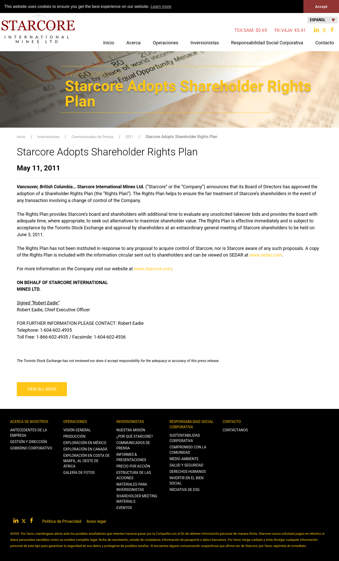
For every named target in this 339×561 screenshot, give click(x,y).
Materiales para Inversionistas (131, 487)
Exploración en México (84, 443)
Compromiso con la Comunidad (188, 450)
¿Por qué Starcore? (134, 436)
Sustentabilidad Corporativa (185, 438)
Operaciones (75, 422)
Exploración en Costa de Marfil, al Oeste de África (86, 460)
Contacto (232, 422)
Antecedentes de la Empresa (28, 432)
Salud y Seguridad (186, 465)
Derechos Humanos (188, 472)
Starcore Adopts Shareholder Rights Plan (181, 136)
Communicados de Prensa (92, 137)
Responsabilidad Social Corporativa (192, 424)
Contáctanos (235, 430)
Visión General (77, 430)
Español (322, 20)
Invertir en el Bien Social (187, 480)
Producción (74, 436)
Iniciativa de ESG (185, 490)
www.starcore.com (153, 268)
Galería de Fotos (79, 473)
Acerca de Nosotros (29, 422)
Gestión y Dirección (28, 442)
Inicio (108, 42)
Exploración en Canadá (85, 449)
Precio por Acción (133, 466)
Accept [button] (321, 7)
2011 (129, 137)
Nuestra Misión (130, 430)
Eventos (124, 508)
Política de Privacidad (61, 521)
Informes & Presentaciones (131, 457)
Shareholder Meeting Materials (136, 498)
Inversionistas (48, 137)
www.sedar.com (265, 255)
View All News (41, 389)
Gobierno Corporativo (31, 448)
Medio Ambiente (184, 459)
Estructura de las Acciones (133, 475)
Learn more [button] (160, 6)
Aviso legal (96, 521)
